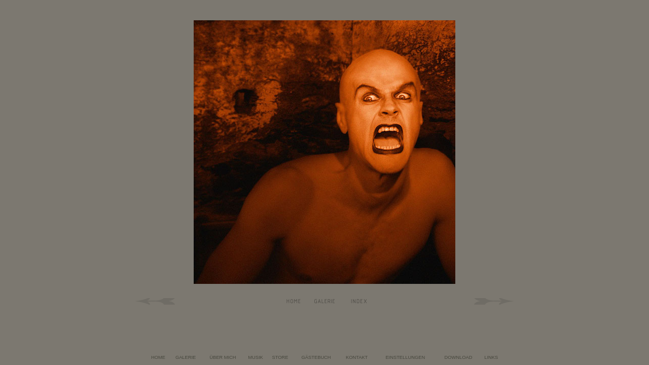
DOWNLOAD (459, 357)
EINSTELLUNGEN (405, 357)
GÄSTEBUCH (316, 357)
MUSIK (255, 357)
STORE (280, 357)
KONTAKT (357, 357)
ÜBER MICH (222, 357)
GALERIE (185, 357)
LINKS (491, 357)
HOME (158, 357)
